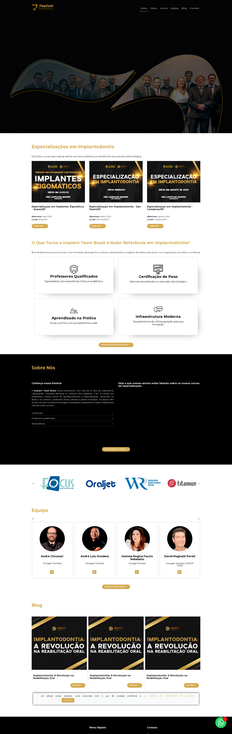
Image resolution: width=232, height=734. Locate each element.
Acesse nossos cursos (114, 449)
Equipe (175, 8)
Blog (184, 8)
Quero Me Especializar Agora (115, 345)
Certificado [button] (37, 413)
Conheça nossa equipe (114, 587)
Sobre (153, 8)
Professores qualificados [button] (43, 418)
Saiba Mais (36, 226)
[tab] (73, 413)
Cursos (164, 8)
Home (144, 8)
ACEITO (68, 700)
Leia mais (76, 685)
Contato (194, 8)
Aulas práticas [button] (38, 423)
